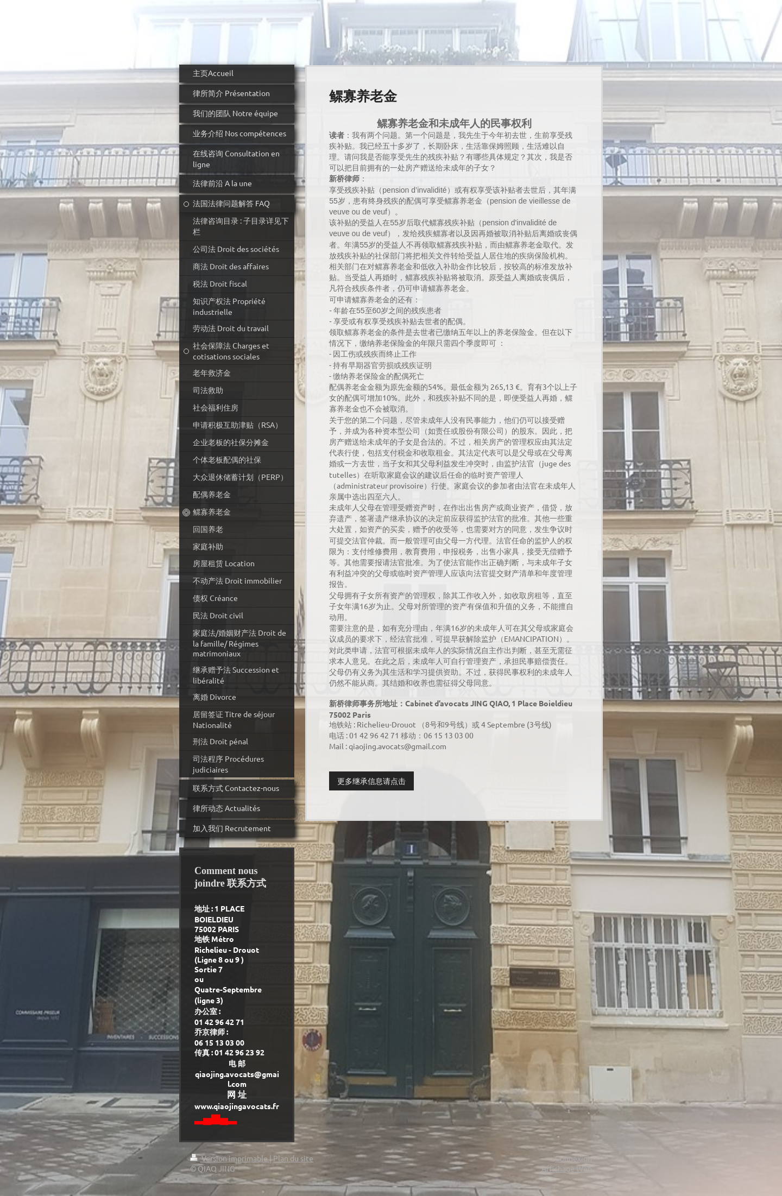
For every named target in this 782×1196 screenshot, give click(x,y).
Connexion (573, 1158)
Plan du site (293, 1158)
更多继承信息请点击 (371, 781)
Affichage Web (566, 1168)
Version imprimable (229, 1158)
